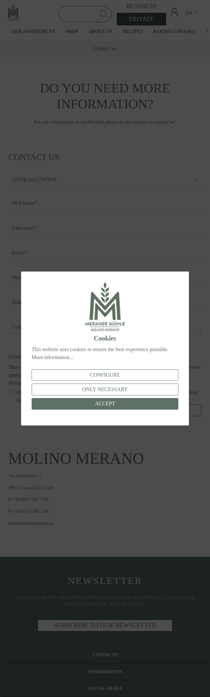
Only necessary (105, 389)
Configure (105, 375)
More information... (52, 357)
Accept (105, 403)
